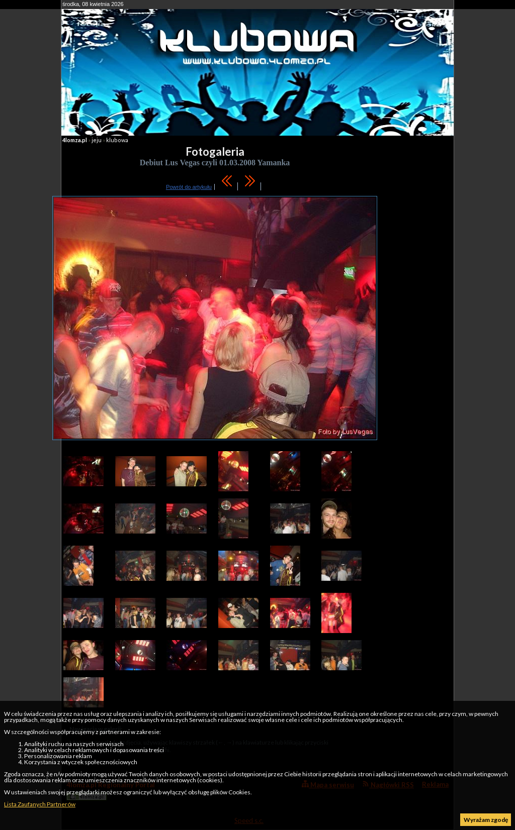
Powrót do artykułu (189, 187)
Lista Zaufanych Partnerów (39, 804)
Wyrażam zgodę (486, 819)
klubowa (117, 140)
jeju (97, 140)
